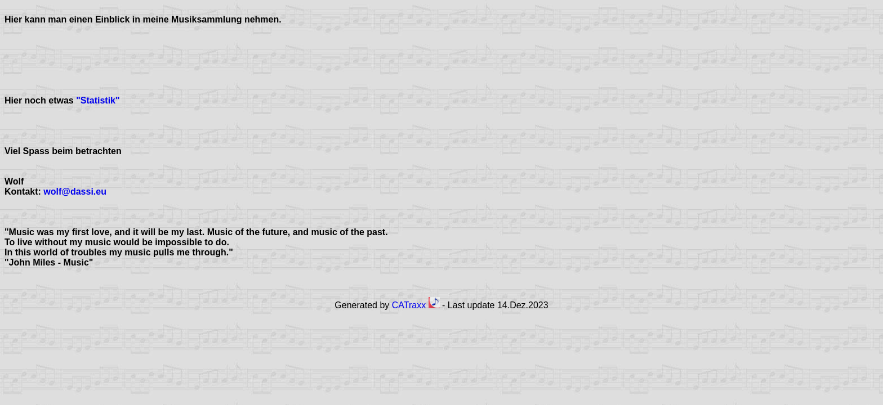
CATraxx (416, 305)
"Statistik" (97, 100)
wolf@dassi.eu (74, 191)
